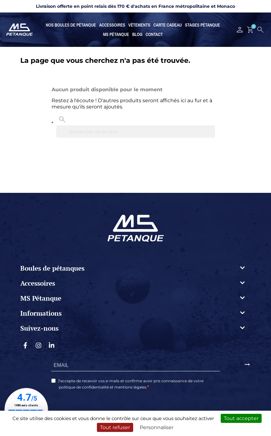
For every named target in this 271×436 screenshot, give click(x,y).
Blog (137, 34)
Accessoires (112, 25)
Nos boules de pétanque (71, 25)
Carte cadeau (167, 25)
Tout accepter (241, 418)
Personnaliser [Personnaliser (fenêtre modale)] (156, 427)
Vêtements (139, 25)
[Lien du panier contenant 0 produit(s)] (250, 30)
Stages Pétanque (202, 25)
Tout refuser (115, 427)
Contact (154, 34)
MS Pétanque (116, 34)
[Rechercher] (135, 131)
